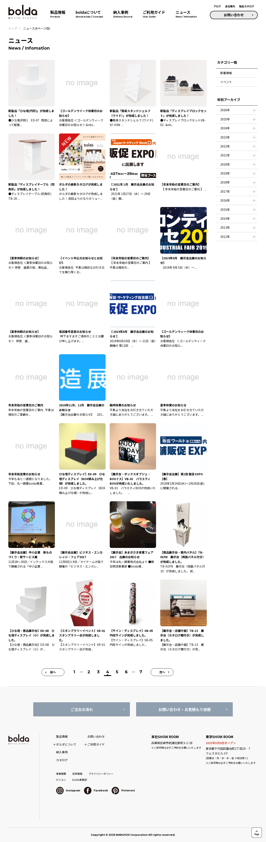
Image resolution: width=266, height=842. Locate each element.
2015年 (225, 209)
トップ (12, 28)
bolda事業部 (79, 779)
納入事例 (62, 752)
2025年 (225, 119)
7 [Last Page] (140, 671)
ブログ (217, 6)
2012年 (225, 237)
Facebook (96, 790)
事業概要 (61, 773)
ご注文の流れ (81, 709)
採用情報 (77, 773)
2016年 (225, 200)
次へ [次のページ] (162, 672)
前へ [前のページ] (53, 672)
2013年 (225, 227)
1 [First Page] (74, 671)
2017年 (225, 191)
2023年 (225, 137)
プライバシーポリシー (101, 773)
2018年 (225, 182)
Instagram (68, 790)
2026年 (225, 110)
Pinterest (123, 790)
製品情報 (62, 736)
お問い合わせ (234, 14)
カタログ (62, 760)
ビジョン (61, 779)
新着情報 (226, 73)
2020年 (225, 164)
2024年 (225, 128)
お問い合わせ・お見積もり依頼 (184, 709)
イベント (226, 82)
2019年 (225, 173)
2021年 (225, 155)
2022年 (225, 146)
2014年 (225, 218)
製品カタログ (246, 6)
